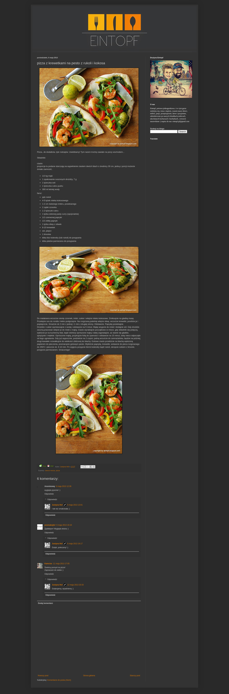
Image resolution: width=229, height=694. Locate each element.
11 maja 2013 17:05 (61, 564)
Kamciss (48, 564)
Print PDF (46, 465)
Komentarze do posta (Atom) (59, 680)
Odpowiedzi (52, 499)
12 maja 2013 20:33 (75, 585)
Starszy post (135, 675)
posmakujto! (49, 525)
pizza (58, 470)
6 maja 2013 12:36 (63, 486)
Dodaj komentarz (45, 603)
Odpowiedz (49, 494)
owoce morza (50, 470)
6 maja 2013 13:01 (75, 505)
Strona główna (89, 675)
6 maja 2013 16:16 (64, 525)
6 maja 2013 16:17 (75, 544)
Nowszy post (43, 675)
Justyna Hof (64, 467)
